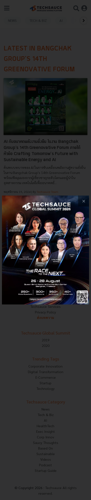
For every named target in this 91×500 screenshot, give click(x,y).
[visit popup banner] (45, 250)
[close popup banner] (83, 201)
